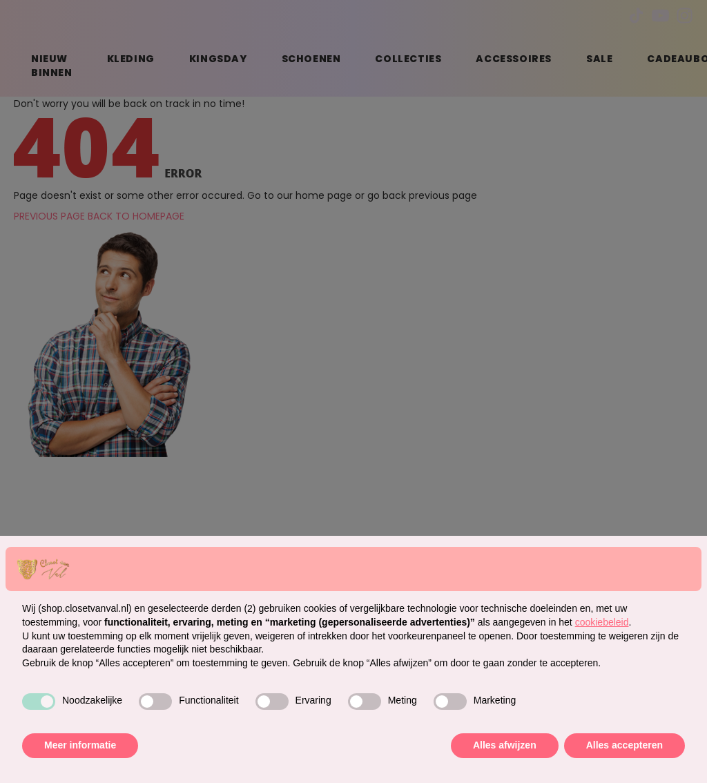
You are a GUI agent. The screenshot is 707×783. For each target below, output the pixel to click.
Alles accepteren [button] (624, 745)
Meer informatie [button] (80, 745)
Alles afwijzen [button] (504, 745)
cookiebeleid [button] (602, 622)
